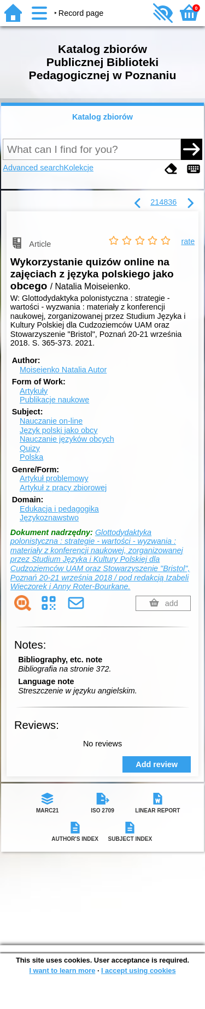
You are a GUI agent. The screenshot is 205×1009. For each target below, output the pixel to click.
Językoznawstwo (49, 517)
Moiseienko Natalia (63, 369)
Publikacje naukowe (54, 399)
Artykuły (34, 391)
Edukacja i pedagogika (59, 509)
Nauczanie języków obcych (67, 439)
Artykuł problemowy (54, 478)
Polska (31, 457)
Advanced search (33, 167)
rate (188, 241)
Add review (157, 764)
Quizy (30, 448)
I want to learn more (62, 970)
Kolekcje (78, 167)
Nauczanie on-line (51, 421)
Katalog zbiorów (102, 116)
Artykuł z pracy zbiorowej (63, 487)
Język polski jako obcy (58, 430)
